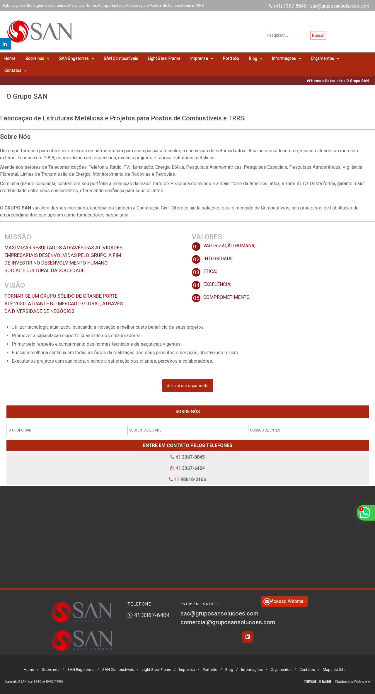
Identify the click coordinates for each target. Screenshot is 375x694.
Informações (286, 58)
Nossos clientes (265, 430)
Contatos (15, 70)
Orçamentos (325, 58)
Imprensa (201, 58)
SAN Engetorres (76, 58)
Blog (255, 58)
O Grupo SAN (19, 430)
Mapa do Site (334, 669)
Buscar (318, 35)
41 (188, 457)
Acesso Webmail (284, 601)
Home (10, 58)
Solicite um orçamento (188, 385)
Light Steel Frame (164, 58)
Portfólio (231, 58)
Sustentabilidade (145, 430)
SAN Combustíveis (121, 58)
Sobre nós (37, 58)
